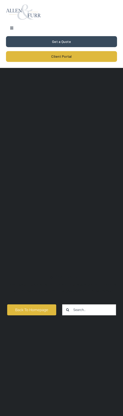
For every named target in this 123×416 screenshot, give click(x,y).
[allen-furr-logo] (23, 6)
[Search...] (89, 309)
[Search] (67, 309)
